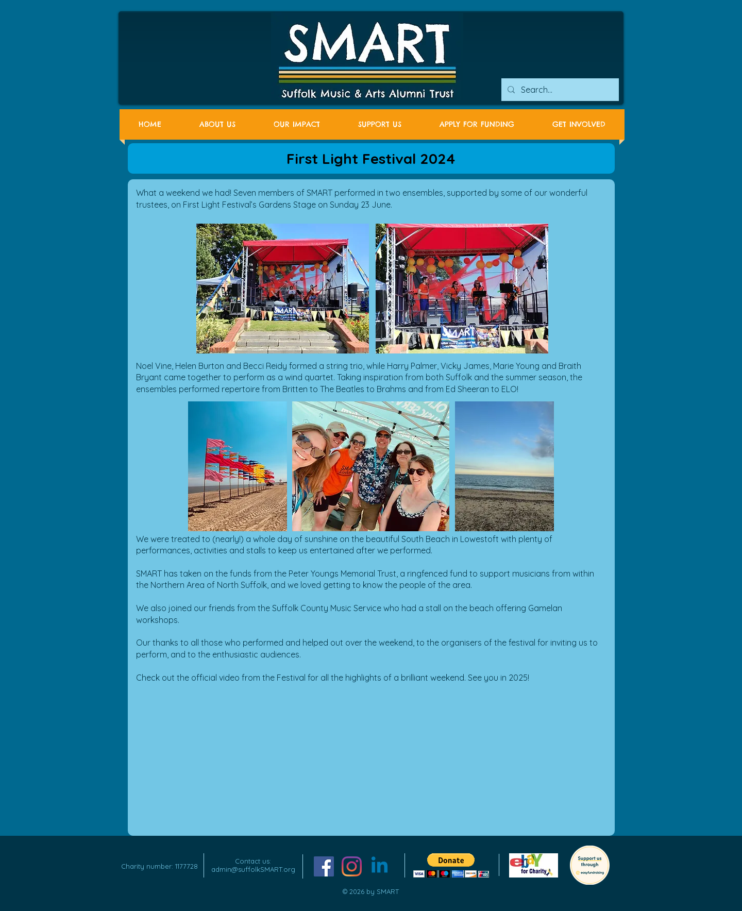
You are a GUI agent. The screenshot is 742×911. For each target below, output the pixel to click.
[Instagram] (352, 866)
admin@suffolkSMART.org (253, 869)
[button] (451, 865)
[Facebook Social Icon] (324, 866)
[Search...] (559, 89)
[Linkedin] (379, 866)
